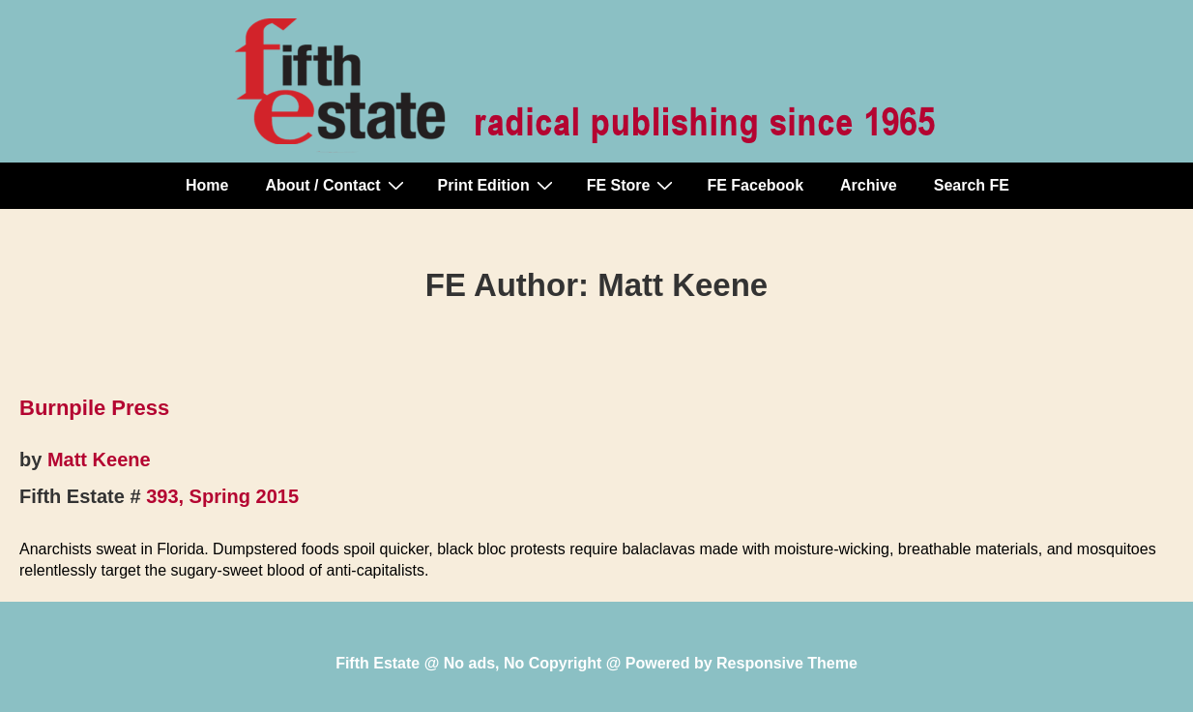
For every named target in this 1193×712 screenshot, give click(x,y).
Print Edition (498, 184)
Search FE (971, 185)
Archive (868, 185)
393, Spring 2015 (222, 496)
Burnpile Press (94, 408)
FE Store (633, 184)
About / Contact (336, 184)
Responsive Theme (787, 663)
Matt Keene (99, 459)
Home (207, 185)
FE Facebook (755, 185)
